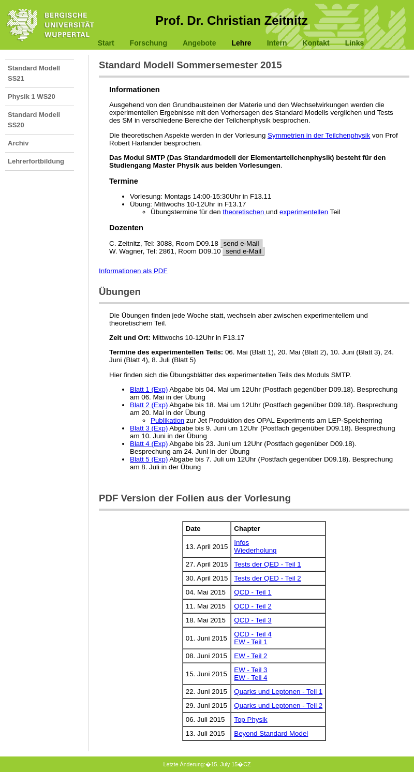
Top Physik (250, 719)
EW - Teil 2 (250, 656)
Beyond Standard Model (271, 733)
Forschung (148, 43)
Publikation (167, 420)
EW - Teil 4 (250, 677)
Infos (241, 542)
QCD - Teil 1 (252, 592)
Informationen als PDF (133, 271)
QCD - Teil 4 (252, 634)
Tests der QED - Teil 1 (267, 564)
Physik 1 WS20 (31, 96)
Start (106, 43)
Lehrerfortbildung (36, 161)
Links (354, 43)
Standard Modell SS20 (34, 120)
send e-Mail (241, 243)
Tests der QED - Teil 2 (267, 578)
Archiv (18, 143)
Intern (277, 43)
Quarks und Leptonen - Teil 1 (278, 691)
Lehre (242, 43)
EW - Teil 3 (250, 670)
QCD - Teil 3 (252, 620)
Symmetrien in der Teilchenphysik (319, 135)
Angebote (199, 43)
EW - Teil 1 (250, 642)
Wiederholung (255, 550)
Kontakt (316, 43)
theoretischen (244, 212)
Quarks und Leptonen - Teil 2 (278, 705)
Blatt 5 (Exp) (149, 459)
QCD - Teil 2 (252, 606)
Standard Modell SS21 (34, 73)
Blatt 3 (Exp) (149, 428)
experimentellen (303, 212)
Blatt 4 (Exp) (149, 444)
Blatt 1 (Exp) (149, 389)
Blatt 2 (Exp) (149, 405)
